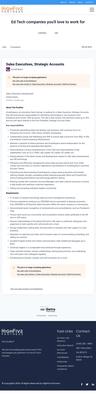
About (63, 2)
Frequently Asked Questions (65, 367)
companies (15, 47)
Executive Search (65, 345)
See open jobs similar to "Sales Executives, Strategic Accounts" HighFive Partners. (44, 84)
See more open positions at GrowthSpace (26, 289)
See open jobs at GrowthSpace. (24, 81)
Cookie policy (52, 316)
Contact (89, 2)
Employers (62, 361)
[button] (91, 9)
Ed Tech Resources (62, 351)
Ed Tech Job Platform (63, 340)
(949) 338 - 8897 (84, 343)
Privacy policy (41, 316)
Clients (72, 2)
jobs (4, 47)
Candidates (63, 357)
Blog (80, 2)
